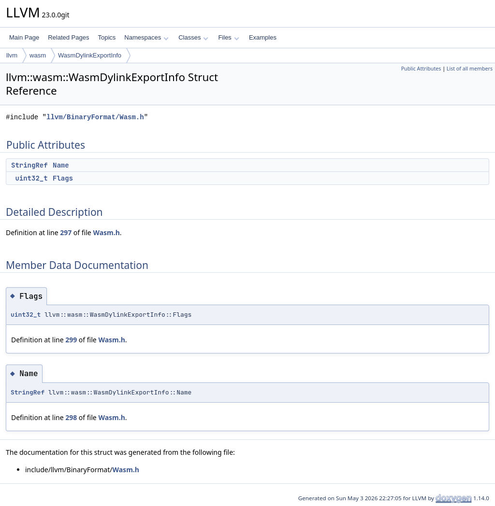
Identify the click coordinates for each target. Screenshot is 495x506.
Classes (193, 37)
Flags (63, 178)
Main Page (24, 37)
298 (71, 417)
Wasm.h (106, 232)
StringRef (29, 165)
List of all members (470, 68)
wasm (37, 55)
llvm (11, 55)
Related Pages (68, 37)
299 (71, 339)
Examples (263, 37)
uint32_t (31, 178)
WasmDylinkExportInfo (89, 55)
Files (228, 37)
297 (66, 232)
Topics (107, 37)
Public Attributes (421, 68)
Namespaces (146, 37)
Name (61, 165)
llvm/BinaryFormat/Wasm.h (95, 117)
